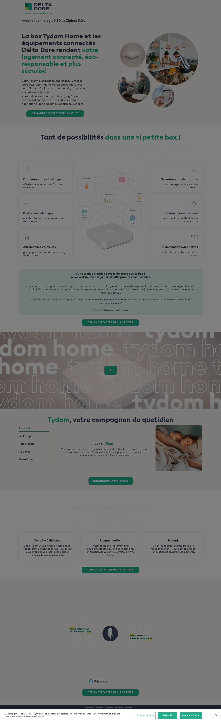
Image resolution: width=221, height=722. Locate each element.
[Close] (216, 715)
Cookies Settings (145, 715)
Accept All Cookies (190, 715)
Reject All (168, 715)
